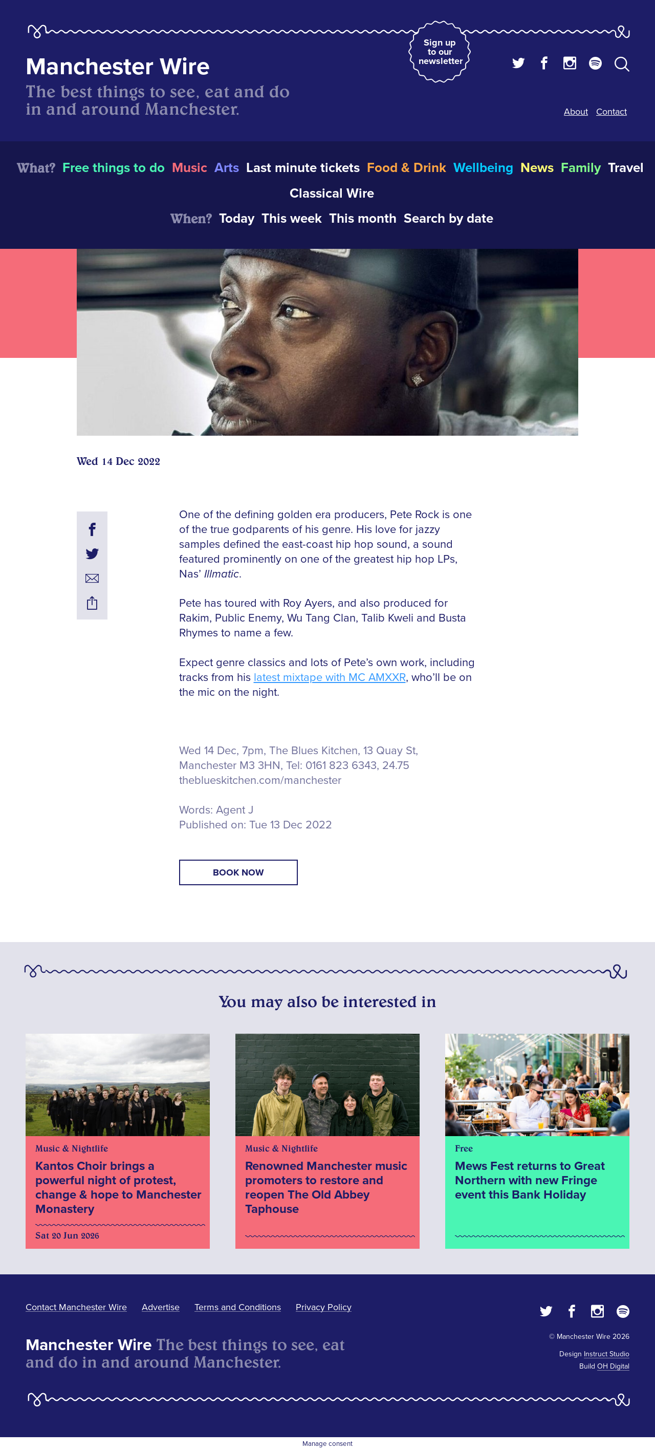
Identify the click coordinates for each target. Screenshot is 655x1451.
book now (238, 872)
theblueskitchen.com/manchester (260, 780)
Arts (226, 168)
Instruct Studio (606, 1354)
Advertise (161, 1307)
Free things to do (113, 168)
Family (581, 168)
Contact (611, 111)
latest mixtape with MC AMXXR (330, 678)
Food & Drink (406, 168)
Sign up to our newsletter (441, 52)
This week (291, 218)
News (537, 168)
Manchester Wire (118, 66)
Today (236, 218)
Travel (626, 168)
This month (363, 218)
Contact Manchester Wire (76, 1307)
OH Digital (613, 1366)
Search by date (448, 218)
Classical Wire (332, 193)
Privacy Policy (324, 1307)
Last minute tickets (303, 168)
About (576, 111)
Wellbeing (483, 168)
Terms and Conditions (237, 1307)
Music (189, 168)
